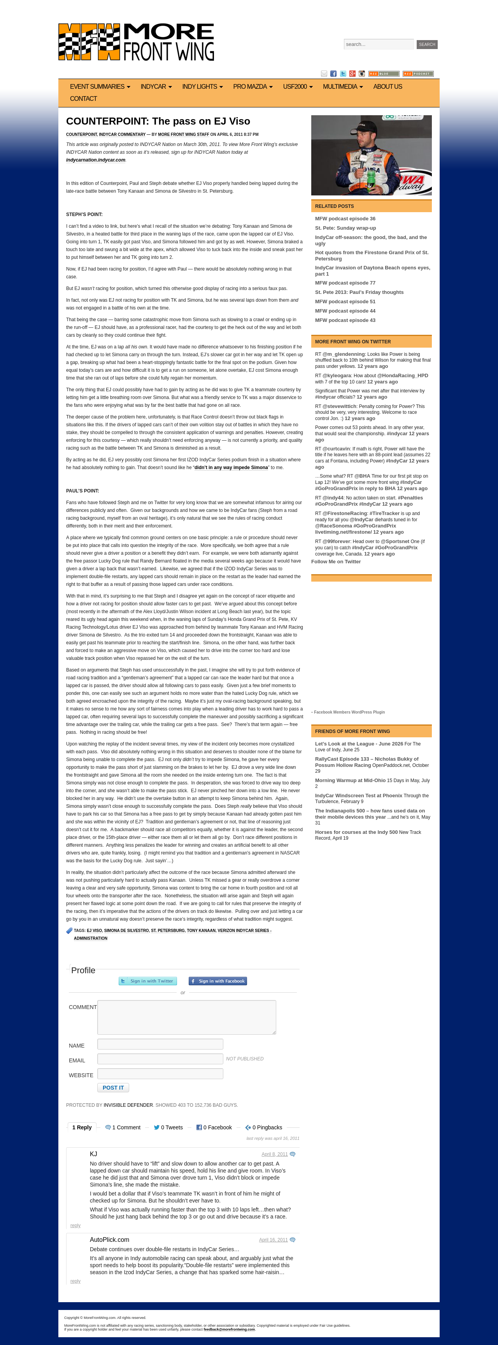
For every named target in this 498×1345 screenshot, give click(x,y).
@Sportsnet (395, 541)
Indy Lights (203, 86)
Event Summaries (101, 86)
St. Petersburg (168, 930)
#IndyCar (397, 461)
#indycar (325, 397)
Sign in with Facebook (218, 981)
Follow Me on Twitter (336, 561)
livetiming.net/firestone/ (343, 532)
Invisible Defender (128, 1105)
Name (76, 1046)
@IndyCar (362, 519)
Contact (83, 98)
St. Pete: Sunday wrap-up (345, 228)
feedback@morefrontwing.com (229, 1329)
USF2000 (299, 86)
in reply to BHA (377, 488)
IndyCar (157, 86)
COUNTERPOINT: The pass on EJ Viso (158, 121)
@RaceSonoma (333, 526)
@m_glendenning (344, 354)
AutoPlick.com (109, 1239)
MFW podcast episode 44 (345, 311)
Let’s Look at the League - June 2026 (359, 744)
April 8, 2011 (275, 1154)
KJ (93, 1154)
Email (77, 1060)
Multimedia (344, 86)
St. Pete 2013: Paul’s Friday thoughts (359, 292)
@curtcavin (336, 449)
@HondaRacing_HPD (402, 375)
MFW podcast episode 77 (345, 283)
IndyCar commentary (122, 134)
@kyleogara (337, 375)
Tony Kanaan (201, 930)
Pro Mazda (254, 86)
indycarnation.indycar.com (95, 160)
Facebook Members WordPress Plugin (349, 712)
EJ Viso (94, 930)
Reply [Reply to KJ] (75, 1225)
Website (81, 1075)
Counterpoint (81, 134)
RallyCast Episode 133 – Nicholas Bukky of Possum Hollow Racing (367, 762)
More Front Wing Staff (183, 134)
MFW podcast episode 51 (345, 301)
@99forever (336, 541)
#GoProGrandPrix (336, 488)
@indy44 (333, 498)
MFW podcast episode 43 (345, 320)
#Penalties (410, 498)
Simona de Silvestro (126, 930)
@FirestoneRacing (345, 513)
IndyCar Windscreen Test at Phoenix (358, 795)
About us (388, 86)
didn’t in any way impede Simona (231, 467)
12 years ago (373, 366)
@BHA (362, 476)
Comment (82, 1007)
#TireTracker (385, 513)
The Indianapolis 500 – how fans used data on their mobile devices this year (370, 814)
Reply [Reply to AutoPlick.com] (75, 1281)
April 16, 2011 (273, 1240)
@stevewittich (339, 406)
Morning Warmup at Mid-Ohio (350, 780)
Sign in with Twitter (148, 981)
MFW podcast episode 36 (345, 219)
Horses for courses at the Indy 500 (356, 832)
